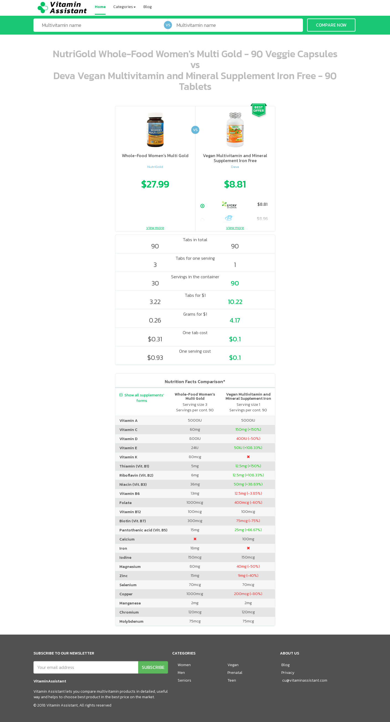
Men (181, 673)
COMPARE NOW (331, 25)
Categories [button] (124, 7)
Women (184, 665)
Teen (231, 680)
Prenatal (234, 673)
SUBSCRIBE (153, 667)
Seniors (184, 680)
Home (100, 7)
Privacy (287, 673)
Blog (147, 7)
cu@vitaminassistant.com (304, 680)
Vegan (233, 665)
